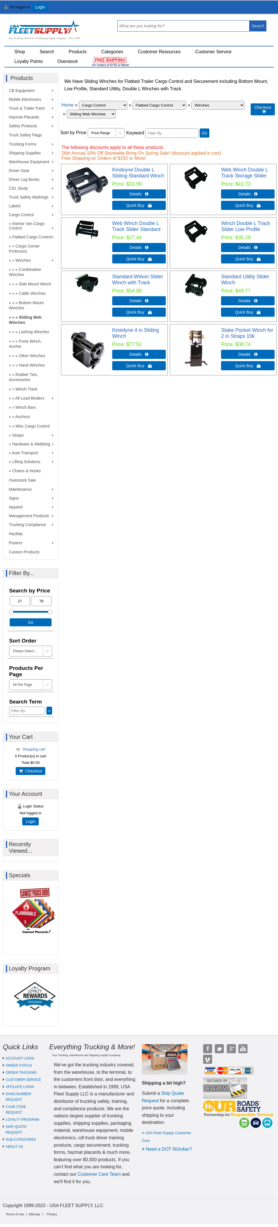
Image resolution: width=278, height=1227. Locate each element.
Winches (23, 260)
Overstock (67, 61)
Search (47, 51)
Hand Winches (32, 365)
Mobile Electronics (25, 99)
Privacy (52, 1214)
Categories (112, 51)
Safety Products (23, 126)
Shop (20, 51)
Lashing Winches (34, 332)
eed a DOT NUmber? (170, 1149)
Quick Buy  (139, 205)
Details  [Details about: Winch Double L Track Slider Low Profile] (247, 248)
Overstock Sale (22, 480)
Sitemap (34, 1214)
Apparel (16, 507)
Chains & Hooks (26, 471)
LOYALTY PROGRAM (22, 1120)
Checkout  (262, 109)
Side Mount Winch (35, 284)
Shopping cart (34, 749)
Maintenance (20, 489)
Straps (18, 435)
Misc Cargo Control (32, 426)
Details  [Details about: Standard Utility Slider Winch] (247, 301)
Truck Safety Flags (25, 135)
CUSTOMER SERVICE (23, 1080)
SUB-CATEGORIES (21, 1140)
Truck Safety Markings (28, 197)
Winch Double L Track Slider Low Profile (245, 226)
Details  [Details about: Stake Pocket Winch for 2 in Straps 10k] (247, 354)
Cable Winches (32, 293)
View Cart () (255, 9)
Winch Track (26, 389)
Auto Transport (25, 453)
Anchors (22, 416)
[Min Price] (20, 601)
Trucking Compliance (27, 524)
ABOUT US (14, 1147)
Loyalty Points (29, 61)
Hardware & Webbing (31, 444)
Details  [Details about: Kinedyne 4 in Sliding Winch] (138, 354)
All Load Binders (29, 398)
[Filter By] (172, 133)
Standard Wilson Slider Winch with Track (137, 279)
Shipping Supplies (25, 153)
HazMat (16, 533)
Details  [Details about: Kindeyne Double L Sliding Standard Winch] (138, 194)
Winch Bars (25, 407)
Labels (15, 206)
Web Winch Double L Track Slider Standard (136, 226)
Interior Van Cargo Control (26, 225)
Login (40, 7)
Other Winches (32, 355)
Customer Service (213, 51)
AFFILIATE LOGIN (20, 1087)
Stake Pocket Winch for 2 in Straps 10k (247, 333)
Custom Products (24, 552)
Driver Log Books (24, 179)
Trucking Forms (22, 144)
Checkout (30, 771)
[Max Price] (41, 601)
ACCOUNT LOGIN (20, 1058)
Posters (15, 543)
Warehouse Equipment (29, 161)
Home (68, 105)
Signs (14, 498)
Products (78, 51)
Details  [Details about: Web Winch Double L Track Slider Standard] (138, 248)
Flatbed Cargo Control (32, 237)
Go (204, 133)
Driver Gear (19, 170)
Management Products (29, 516)
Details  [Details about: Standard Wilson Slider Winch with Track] (138, 301)
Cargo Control (21, 214)
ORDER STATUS (19, 1066)
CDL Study (18, 188)
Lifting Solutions (26, 461)
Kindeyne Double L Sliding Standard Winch (138, 173)
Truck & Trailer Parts (27, 108)
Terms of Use (15, 1214)
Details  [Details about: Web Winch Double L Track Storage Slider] (247, 194)
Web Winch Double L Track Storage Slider (244, 173)
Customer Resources (159, 51)
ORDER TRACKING (21, 1073)
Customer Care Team (99, 1174)
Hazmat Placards (24, 117)
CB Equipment (21, 90)
